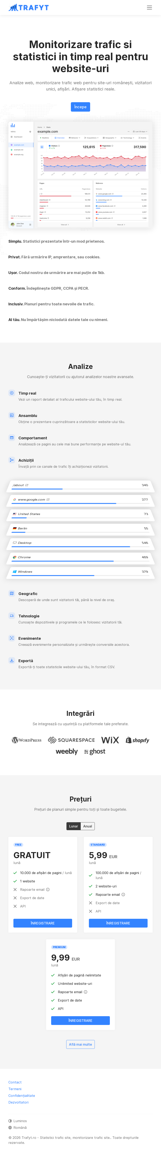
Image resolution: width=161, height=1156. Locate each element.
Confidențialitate (21, 1096)
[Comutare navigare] (149, 7)
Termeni (14, 1089)
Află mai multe (80, 1044)
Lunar (73, 826)
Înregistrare (43, 923)
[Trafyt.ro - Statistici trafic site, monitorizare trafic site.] (28, 7)
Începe (80, 107)
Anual (87, 826)
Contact (15, 1082)
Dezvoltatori (18, 1102)
